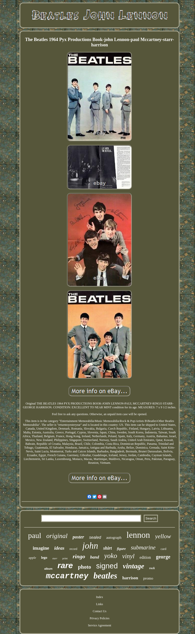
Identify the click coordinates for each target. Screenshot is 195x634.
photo (84, 567)
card (163, 549)
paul (34, 535)
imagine (41, 548)
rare (65, 565)
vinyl (128, 556)
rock (152, 568)
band (94, 557)
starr (54, 558)
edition (145, 557)
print (65, 558)
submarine (143, 547)
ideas (59, 548)
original (57, 536)
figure (121, 549)
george (163, 557)
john (90, 546)
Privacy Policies (99, 618)
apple (32, 558)
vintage (133, 566)
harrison (130, 577)
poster (78, 537)
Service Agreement (99, 625)
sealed (95, 537)
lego (44, 558)
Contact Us (99, 611)
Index (99, 597)
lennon (138, 535)
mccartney (67, 576)
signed (107, 566)
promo (148, 578)
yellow (163, 536)
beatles (105, 575)
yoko (110, 556)
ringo (79, 556)
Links (99, 604)
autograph (113, 537)
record (73, 549)
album (48, 568)
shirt (107, 548)
